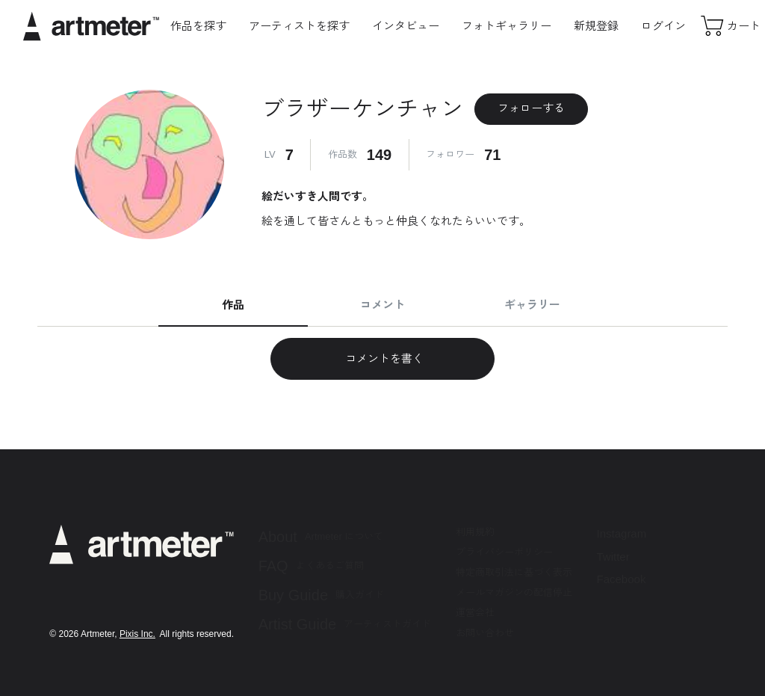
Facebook (621, 579)
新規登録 (596, 25)
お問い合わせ (485, 632)
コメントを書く (382, 358)
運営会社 (475, 612)
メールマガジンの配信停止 (514, 592)
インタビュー (405, 25)
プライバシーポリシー (504, 552)
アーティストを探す (299, 25)
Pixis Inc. (137, 634)
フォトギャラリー (506, 25)
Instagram (622, 533)
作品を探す (198, 25)
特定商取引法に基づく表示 (514, 572)
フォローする (531, 108)
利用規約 (475, 532)
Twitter (613, 556)
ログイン (663, 25)
